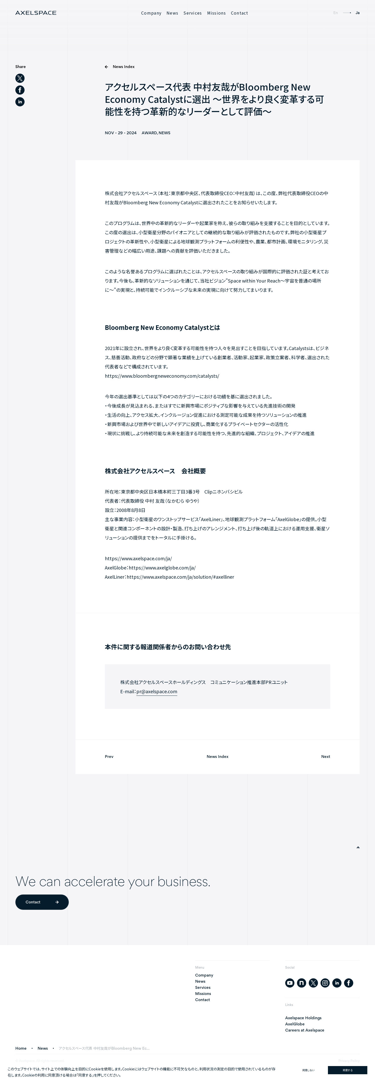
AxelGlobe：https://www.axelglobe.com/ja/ (150, 569)
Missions (216, 13)
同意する (347, 1070)
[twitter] (20, 78)
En (335, 12)
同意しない (308, 1070)
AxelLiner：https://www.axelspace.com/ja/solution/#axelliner (169, 578)
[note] (301, 983)
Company (151, 13)
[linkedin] (20, 102)
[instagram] (325, 983)
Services (192, 13)
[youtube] (289, 983)
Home (21, 1048)
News (172, 13)
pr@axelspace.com (156, 692)
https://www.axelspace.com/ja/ (138, 559)
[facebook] (20, 90)
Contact (239, 13)
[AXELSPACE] (35, 13)
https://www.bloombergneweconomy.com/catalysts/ (162, 377)
